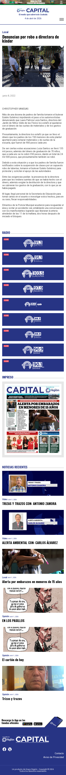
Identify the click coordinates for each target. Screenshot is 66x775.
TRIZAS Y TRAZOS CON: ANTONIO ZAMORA (29, 503)
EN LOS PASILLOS (13, 620)
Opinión (5, 616)
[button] (61, 20)
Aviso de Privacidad (53, 757)
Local (5, 32)
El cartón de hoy (13, 660)
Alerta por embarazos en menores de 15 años (32, 581)
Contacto (59, 753)
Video (4, 499)
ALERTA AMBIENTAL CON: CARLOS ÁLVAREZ (30, 542)
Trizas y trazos (12, 698)
